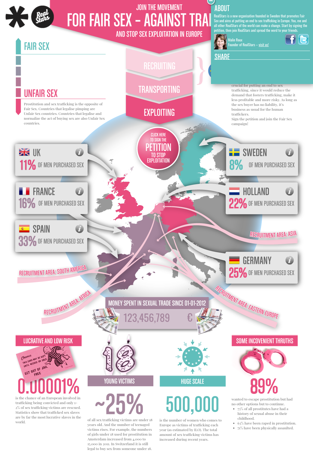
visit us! (264, 44)
